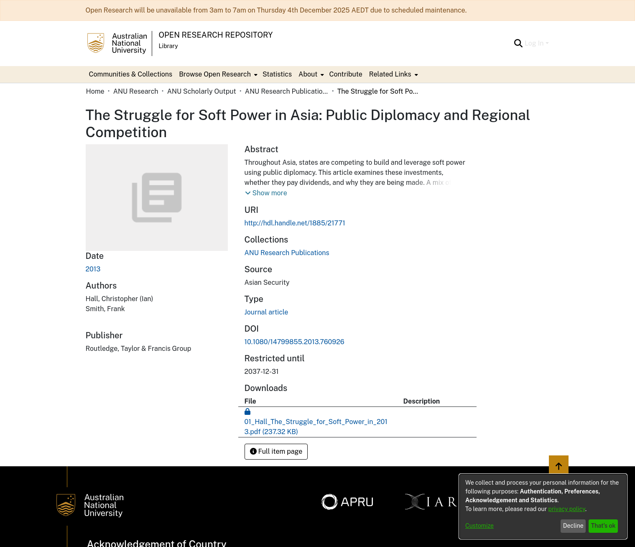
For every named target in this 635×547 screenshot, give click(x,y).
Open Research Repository (216, 35)
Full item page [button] (276, 451)
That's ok (603, 525)
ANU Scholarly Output (201, 91)
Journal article (266, 312)
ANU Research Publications (287, 91)
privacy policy (566, 509)
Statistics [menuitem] (277, 74)
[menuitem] (217, 74)
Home (95, 91)
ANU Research (135, 91)
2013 (93, 269)
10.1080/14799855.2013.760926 (294, 342)
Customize (479, 525)
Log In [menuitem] (534, 43)
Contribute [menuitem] (345, 74)
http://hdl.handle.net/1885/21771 (295, 223)
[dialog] (543, 506)
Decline (573, 525)
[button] (266, 193)
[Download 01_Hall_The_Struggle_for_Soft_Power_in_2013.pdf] (316, 422)
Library (168, 46)
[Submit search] (518, 43)
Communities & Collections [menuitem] (131, 74)
